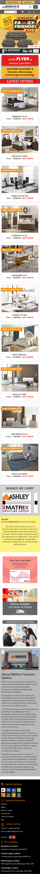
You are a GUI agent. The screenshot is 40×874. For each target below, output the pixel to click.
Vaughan (15, 746)
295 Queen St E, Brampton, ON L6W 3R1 (14, 849)
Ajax (5, 738)
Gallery (3, 807)
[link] (35, 7)
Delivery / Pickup (6, 810)
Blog (2, 820)
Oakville (26, 743)
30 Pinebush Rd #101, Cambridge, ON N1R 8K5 (16, 871)
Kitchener (21, 740)
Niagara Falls (17, 743)
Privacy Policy (5, 813)
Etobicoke (5, 740)
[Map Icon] (30, 7)
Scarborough (7, 692)
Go (18, 12)
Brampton (17, 689)
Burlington (20, 738)
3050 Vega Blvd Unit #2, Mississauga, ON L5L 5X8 (17, 864)
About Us (4, 804)
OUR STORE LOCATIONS (20, 72)
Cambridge (17, 692)
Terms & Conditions (7, 816)
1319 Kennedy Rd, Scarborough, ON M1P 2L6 (16, 856)
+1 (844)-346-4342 (13, 828)
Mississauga (27, 689)
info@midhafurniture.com (14, 831)
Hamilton (13, 740)
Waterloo (26, 746)
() (24, 12)
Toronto (8, 746)
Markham (29, 740)
